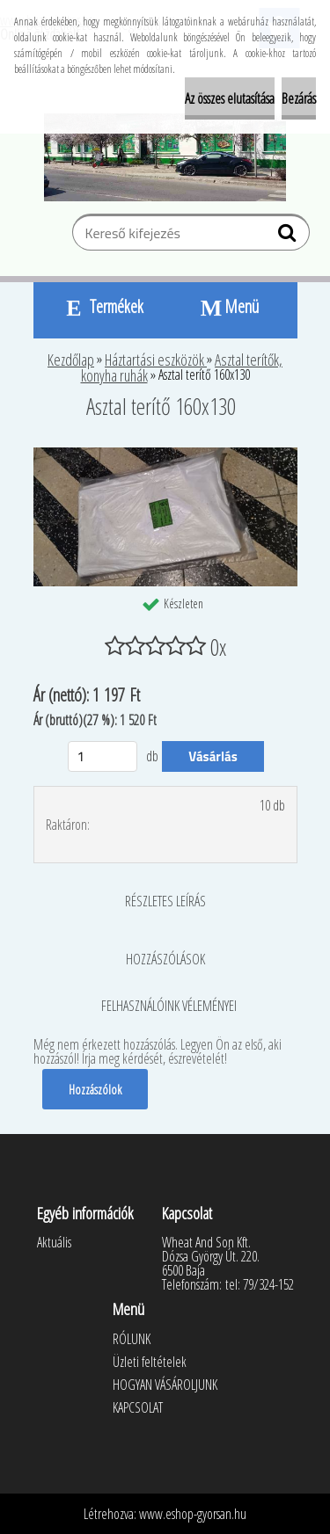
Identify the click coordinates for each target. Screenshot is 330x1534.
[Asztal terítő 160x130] (165, 454)
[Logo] (165, 157)
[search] (289, 236)
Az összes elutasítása (230, 98)
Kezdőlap (71, 359)
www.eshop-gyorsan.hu (192, 1513)
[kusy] (103, 756)
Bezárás (299, 98)
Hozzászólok (95, 1089)
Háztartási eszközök (156, 359)
